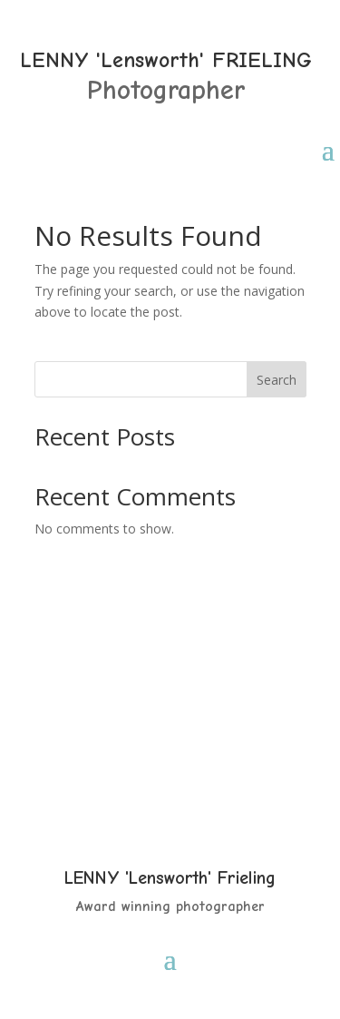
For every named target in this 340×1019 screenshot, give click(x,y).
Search (276, 379)
